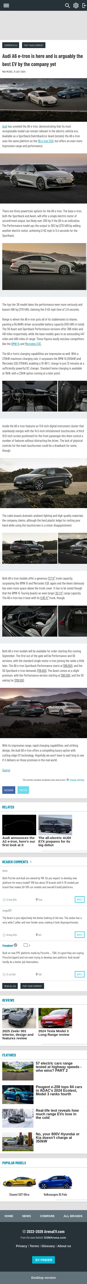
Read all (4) (10, 985)
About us (64, 1246)
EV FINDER (44, 1260)
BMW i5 (15, 344)
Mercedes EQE (33, 344)
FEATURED (9, 1055)
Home (8, 1216)
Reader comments (17, 861)
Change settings (75, 779)
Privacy (21, 1246)
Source (6, 770)
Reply (80, 899)
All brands (73, 1216)
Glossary (48, 1246)
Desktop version (43, 1278)
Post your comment (33, 45)
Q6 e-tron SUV (46, 141)
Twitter (23, 790)
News (26, 1216)
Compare (47, 1216)
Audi (4, 126)
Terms (34, 1246)
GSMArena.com (55, 1237)
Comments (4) (10, 45)
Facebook (8, 790)
